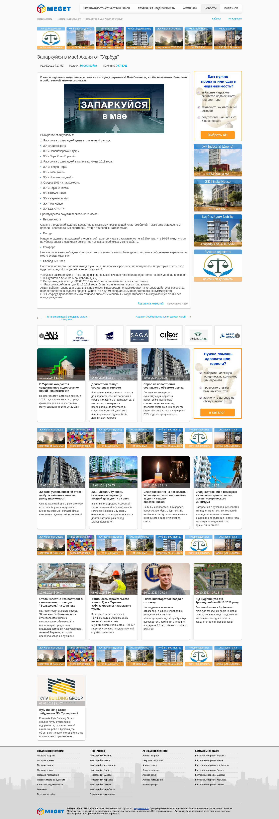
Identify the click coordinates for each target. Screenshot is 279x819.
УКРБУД (121, 65)
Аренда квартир (151, 755)
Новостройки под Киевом (102, 765)
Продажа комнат (45, 760)
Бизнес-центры (150, 784)
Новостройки (88, 65)
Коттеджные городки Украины (210, 755)
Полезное (231, 8)
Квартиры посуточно (153, 760)
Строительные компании (102, 794)
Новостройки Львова (100, 784)
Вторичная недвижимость (156, 8)
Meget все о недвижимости (51, 811)
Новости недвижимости (69, 19)
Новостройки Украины (101, 755)
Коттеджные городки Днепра (209, 770)
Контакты (42, 789)
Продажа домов (45, 765)
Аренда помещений (153, 779)
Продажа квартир (46, 755)
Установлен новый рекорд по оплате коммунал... (67, 318)
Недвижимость (44, 19)
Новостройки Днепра (100, 770)
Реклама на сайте (46, 794)
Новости (210, 8)
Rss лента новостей (151, 303)
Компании (190, 8)
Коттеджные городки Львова (209, 784)
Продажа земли (45, 770)
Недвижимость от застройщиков (106, 8)
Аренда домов (150, 765)
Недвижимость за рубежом (51, 779)
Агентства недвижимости (50, 784)
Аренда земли (150, 775)
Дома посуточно (151, 770)
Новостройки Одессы (101, 775)
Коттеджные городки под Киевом (212, 765)
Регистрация (235, 18)
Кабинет (216, 18)
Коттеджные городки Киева (209, 760)
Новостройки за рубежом (102, 789)
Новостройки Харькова (101, 779)
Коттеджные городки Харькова (210, 779)
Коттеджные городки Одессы (210, 775)
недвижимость (141, 808)
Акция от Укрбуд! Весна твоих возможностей (161, 317)
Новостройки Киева (100, 760)
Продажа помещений (48, 775)
